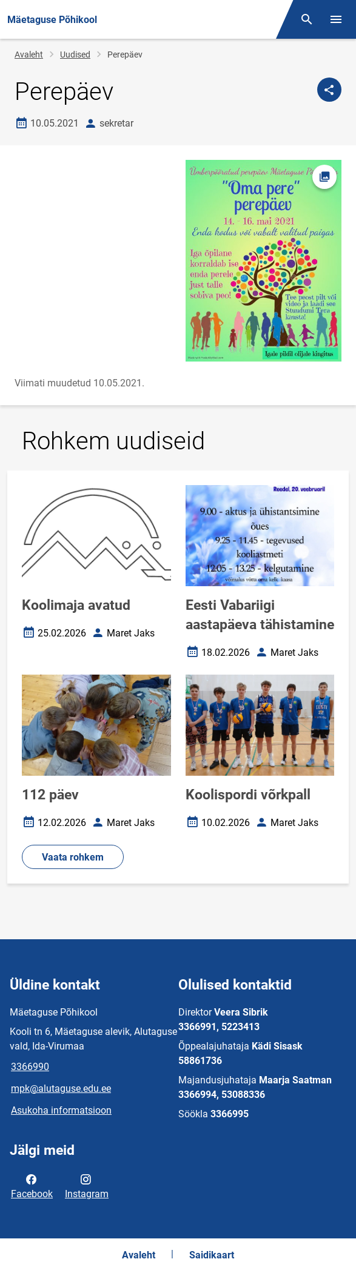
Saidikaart (211, 1255)
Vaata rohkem (73, 857)
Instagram (87, 1185)
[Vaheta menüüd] (336, 19)
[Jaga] (329, 90)
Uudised (75, 54)
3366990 (30, 1066)
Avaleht (29, 54)
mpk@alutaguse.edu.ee (61, 1088)
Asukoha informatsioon (61, 1110)
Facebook (32, 1185)
